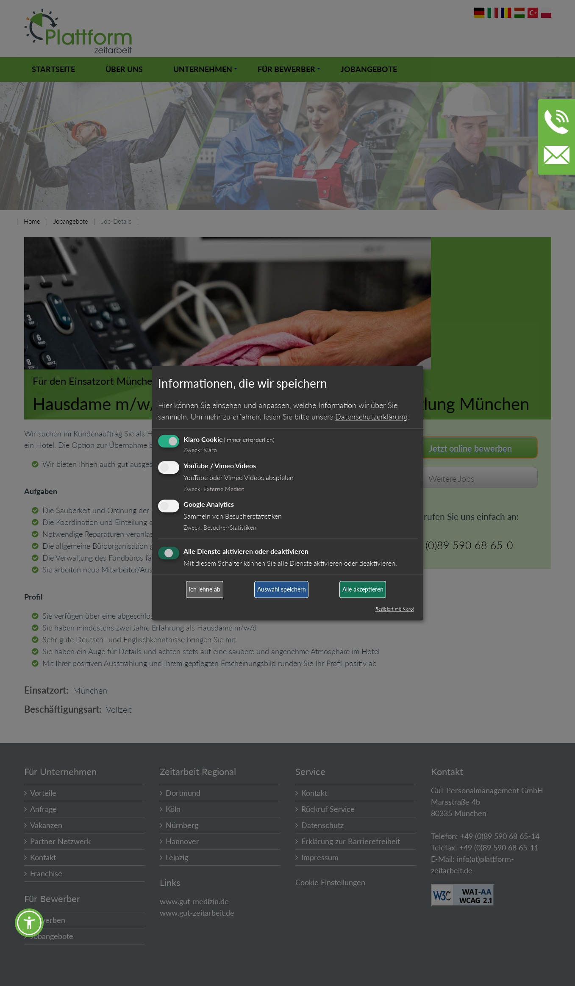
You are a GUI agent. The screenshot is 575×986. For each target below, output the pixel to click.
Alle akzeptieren (362, 589)
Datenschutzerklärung (371, 416)
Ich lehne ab (204, 589)
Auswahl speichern (281, 589)
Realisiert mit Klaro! (394, 608)
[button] (29, 923)
